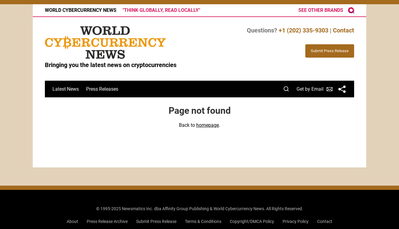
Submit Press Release (156, 221)
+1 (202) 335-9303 (303, 30)
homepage (207, 125)
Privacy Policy (296, 221)
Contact (343, 30)
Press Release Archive (107, 221)
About (72, 221)
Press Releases (102, 89)
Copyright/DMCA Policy (252, 221)
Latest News (65, 89)
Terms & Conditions (203, 221)
